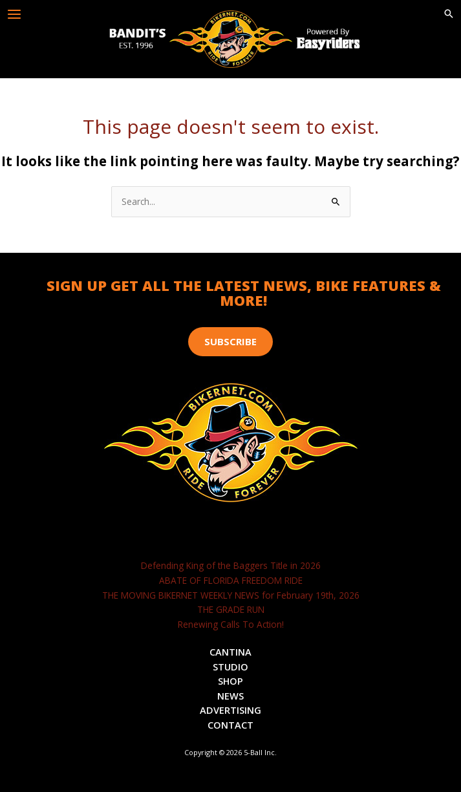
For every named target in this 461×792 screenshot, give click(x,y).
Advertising (230, 709)
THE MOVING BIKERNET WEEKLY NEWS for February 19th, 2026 (230, 595)
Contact (230, 724)
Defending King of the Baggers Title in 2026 (231, 565)
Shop (230, 680)
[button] (449, 14)
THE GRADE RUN (230, 609)
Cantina (230, 651)
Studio (230, 666)
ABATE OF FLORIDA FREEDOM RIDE (231, 580)
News (230, 695)
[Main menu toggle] (14, 14)
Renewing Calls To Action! (231, 624)
